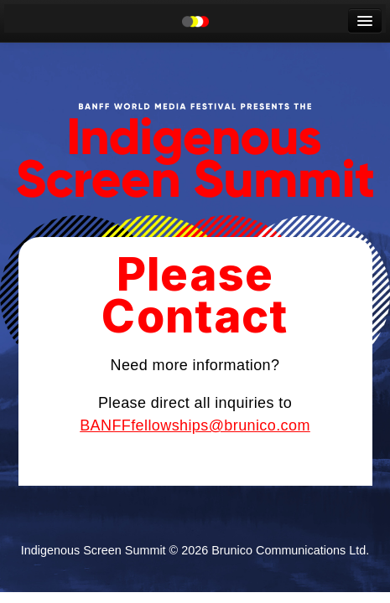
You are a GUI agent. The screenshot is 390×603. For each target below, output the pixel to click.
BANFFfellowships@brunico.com (195, 425)
